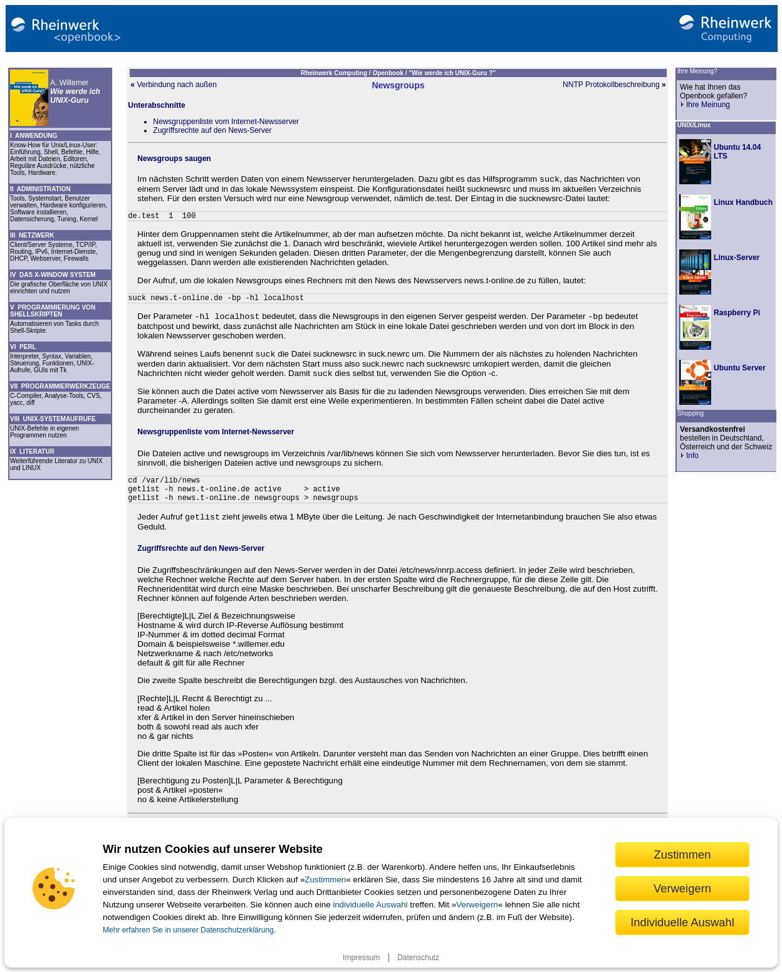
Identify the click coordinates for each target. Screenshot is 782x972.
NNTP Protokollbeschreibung (611, 84)
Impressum (361, 957)
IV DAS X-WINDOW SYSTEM (53, 274)
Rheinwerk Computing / (336, 73)
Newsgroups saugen (174, 158)
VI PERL (23, 346)
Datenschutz (418, 957)
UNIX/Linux (694, 125)
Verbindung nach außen (176, 84)
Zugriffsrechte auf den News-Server (212, 130)
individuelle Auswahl (370, 904)
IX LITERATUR (32, 451)
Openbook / (390, 73)
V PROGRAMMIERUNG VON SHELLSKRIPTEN (52, 311)
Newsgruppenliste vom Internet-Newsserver (226, 121)
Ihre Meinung (705, 104)
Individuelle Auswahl (682, 922)
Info (689, 455)
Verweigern (477, 904)
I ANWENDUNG (33, 135)
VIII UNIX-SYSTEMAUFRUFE (53, 418)
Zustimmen (325, 879)
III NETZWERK (32, 235)
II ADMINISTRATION (40, 189)
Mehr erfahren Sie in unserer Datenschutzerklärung (188, 930)
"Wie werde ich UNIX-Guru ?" (452, 73)
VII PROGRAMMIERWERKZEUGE (60, 386)
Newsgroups (398, 85)
